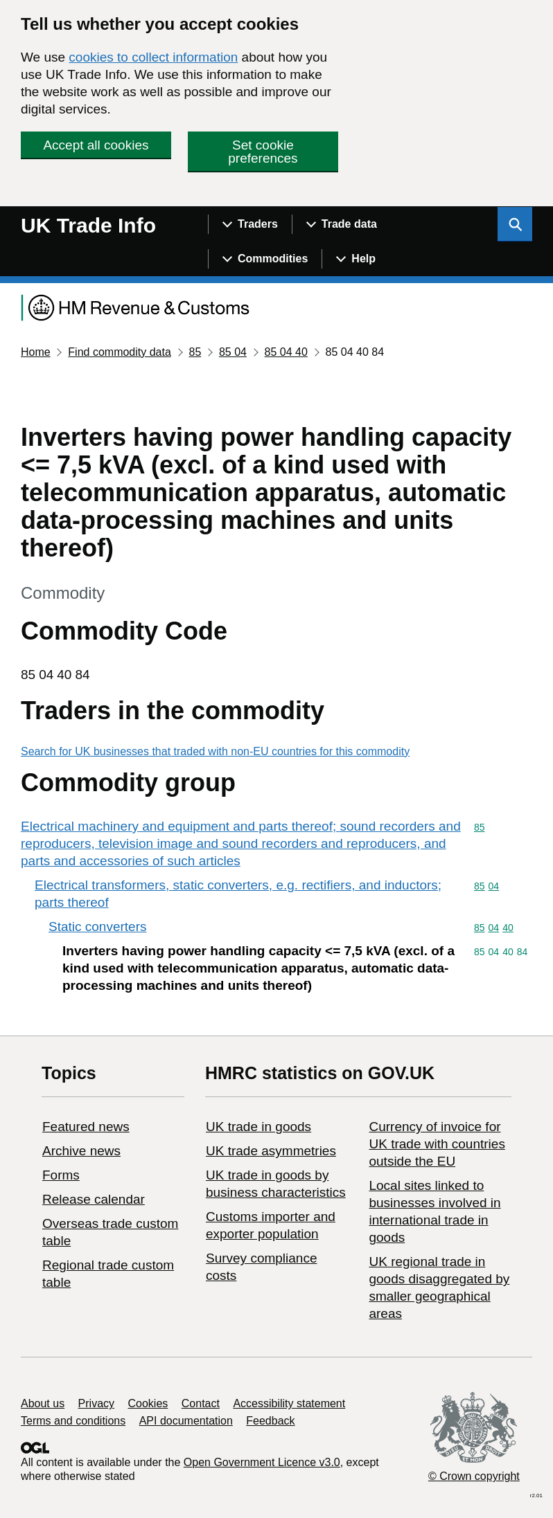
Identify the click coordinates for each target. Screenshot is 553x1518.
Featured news (86, 1126)
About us (42, 1403)
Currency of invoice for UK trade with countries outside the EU (436, 1143)
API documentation (186, 1421)
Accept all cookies (95, 145)
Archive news (81, 1151)
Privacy (96, 1403)
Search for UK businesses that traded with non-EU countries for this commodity (215, 751)
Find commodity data (119, 352)
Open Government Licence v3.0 (262, 1462)
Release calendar (93, 1199)
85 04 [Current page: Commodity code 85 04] (233, 352)
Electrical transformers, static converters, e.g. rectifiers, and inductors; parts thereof (238, 894)
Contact (201, 1403)
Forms (61, 1175)
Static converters (98, 926)
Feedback (270, 1421)
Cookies (148, 1403)
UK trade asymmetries (271, 1151)
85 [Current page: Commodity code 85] (194, 352)
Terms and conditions (73, 1421)
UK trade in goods (258, 1126)
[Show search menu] (515, 224)
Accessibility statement (289, 1403)
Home (36, 352)
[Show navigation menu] (250, 224)
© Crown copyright (474, 1476)
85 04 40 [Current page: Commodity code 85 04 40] (286, 352)
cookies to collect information (153, 57)
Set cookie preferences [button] (262, 151)
